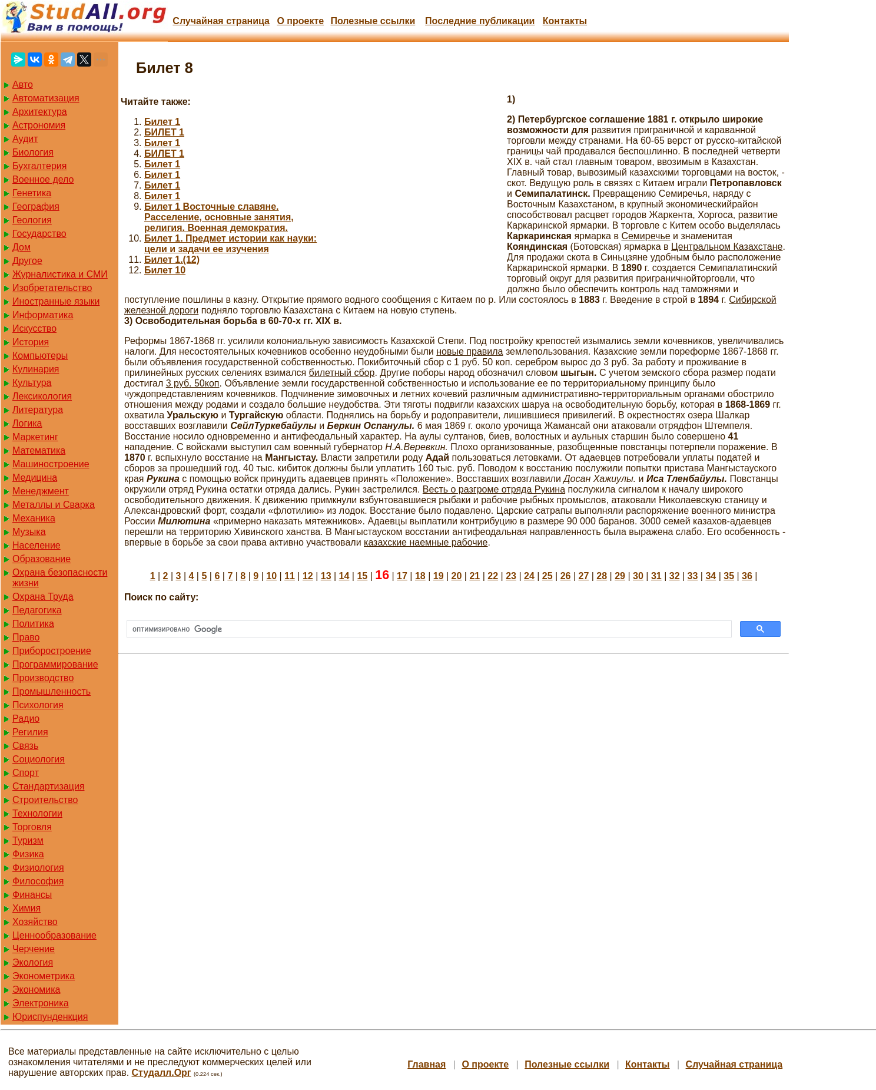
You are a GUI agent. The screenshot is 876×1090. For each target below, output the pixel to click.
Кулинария (35, 369)
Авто (22, 85)
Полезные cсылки (372, 21)
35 (729, 576)
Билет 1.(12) (172, 260)
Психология (38, 705)
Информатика (42, 315)
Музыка (29, 532)
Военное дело (43, 179)
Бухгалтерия (39, 166)
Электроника (40, 1003)
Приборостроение (51, 651)
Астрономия (38, 125)
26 (565, 576)
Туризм (28, 840)
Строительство (45, 800)
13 (326, 576)
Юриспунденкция (50, 1017)
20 (457, 576)
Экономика (36, 990)
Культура (32, 383)
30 (638, 576)
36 (747, 576)
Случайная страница (221, 21)
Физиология (38, 868)
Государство (39, 234)
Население (36, 545)
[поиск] (428, 629)
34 (710, 576)
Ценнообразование (54, 935)
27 (584, 576)
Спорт (25, 773)
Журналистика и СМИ (60, 274)
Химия (26, 908)
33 (693, 576)
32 (674, 576)
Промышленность (51, 691)
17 (402, 576)
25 (547, 576)
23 (511, 576)
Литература (37, 410)
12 (308, 576)
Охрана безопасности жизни (59, 577)
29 (620, 576)
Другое (27, 261)
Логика (27, 423)
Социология (38, 759)
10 (271, 576)
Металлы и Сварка (53, 505)
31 (656, 576)
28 (601, 576)
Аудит (25, 139)
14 (344, 576)
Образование (41, 559)
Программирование (55, 664)
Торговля (32, 827)
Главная (426, 1064)
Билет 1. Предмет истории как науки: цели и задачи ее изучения (230, 243)
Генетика (31, 193)
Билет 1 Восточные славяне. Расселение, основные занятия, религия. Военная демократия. (219, 217)
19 (438, 576)
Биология (33, 152)
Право (26, 637)
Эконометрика (43, 976)
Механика (33, 518)
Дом (21, 247)
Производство (43, 678)
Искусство (34, 328)
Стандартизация (48, 786)
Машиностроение (50, 464)
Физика (28, 854)
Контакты (565, 21)
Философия (38, 881)
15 (362, 576)
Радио (25, 719)
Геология (32, 220)
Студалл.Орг (161, 1073)
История (30, 342)
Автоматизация (45, 98)
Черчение (33, 949)
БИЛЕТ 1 (164, 132)
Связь (25, 746)
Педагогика (37, 610)
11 (289, 576)
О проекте (300, 21)
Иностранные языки (55, 301)
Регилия (30, 732)
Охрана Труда (43, 597)
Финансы (32, 895)
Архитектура (39, 112)
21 (474, 576)
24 (529, 576)
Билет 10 (164, 270)
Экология (32, 962)
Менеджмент (40, 491)
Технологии (37, 813)
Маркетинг (35, 437)
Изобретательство (52, 288)
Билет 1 (162, 122)
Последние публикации (480, 21)
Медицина (34, 478)
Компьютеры (40, 356)
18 (420, 576)
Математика (38, 450)
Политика (33, 624)
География (35, 207)
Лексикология (42, 396)
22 (492, 576)
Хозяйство (35, 922)
